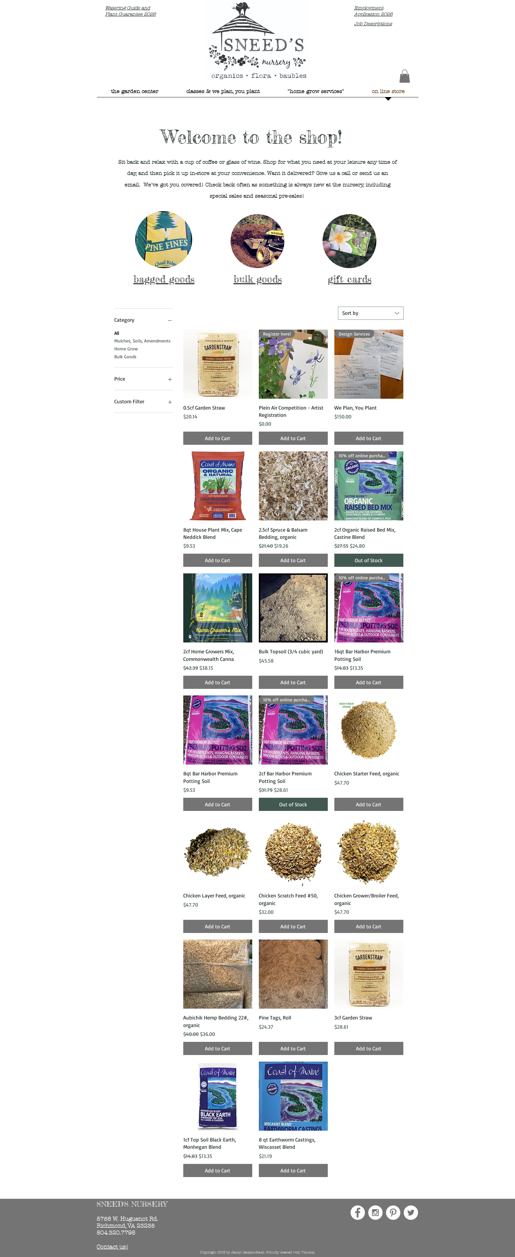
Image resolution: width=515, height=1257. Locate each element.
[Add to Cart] (217, 438)
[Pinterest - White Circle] (393, 1212)
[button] (404, 76)
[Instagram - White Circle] (375, 1212)
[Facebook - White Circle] (357, 1212)
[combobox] (371, 313)
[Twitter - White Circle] (411, 1212)
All (116, 332)
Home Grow (126, 348)
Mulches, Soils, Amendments (142, 340)
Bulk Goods (125, 356)
